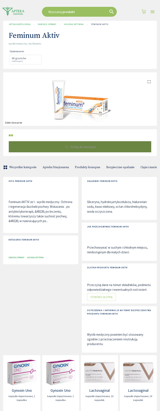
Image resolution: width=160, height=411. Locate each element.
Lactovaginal (99, 390)
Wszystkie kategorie (20, 167)
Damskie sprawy (47, 24)
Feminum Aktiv (99, 24)
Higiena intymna (73, 24)
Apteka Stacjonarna (55, 167)
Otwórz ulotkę (101, 297)
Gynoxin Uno (22, 390)
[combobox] (80, 12)
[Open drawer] (152, 12)
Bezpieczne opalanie (120, 167)
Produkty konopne (87, 167)
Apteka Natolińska (19, 24)
